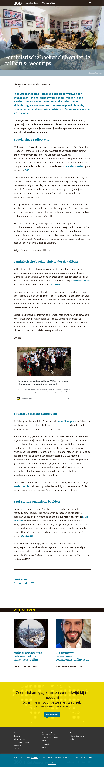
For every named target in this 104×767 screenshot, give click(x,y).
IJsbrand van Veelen (73, 166)
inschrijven (52, 715)
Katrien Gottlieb (22, 486)
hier (53, 250)
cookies (34, 758)
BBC (27, 170)
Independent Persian (80, 281)
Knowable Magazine (67, 421)
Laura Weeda (55, 285)
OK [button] (52, 763)
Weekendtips (32, 3)
